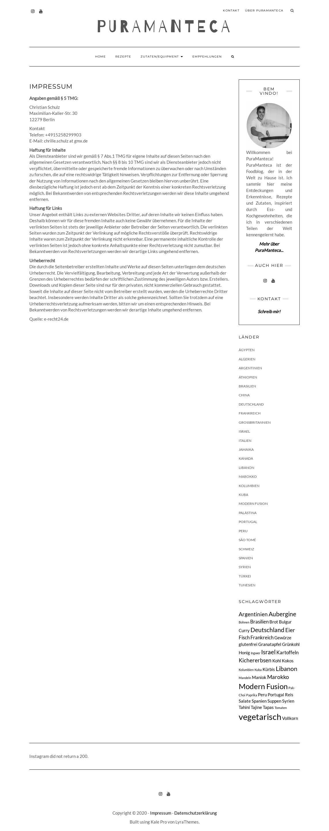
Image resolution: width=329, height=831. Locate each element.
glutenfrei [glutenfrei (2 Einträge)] (248, 644)
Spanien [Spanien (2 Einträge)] (259, 701)
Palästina (248, 513)
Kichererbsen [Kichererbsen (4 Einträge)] (255, 660)
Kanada (246, 458)
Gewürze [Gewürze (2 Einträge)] (282, 637)
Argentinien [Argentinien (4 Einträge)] (253, 614)
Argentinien (250, 368)
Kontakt (231, 10)
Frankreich (250, 413)
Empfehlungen (207, 56)
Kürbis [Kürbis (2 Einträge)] (269, 669)
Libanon (246, 467)
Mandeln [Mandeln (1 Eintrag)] (245, 678)
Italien (245, 440)
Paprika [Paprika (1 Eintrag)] (251, 695)
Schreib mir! (269, 311)
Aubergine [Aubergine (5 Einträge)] (282, 614)
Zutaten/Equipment (162, 56)
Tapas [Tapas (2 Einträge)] (268, 707)
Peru (243, 531)
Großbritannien (255, 422)
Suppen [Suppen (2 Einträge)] (274, 701)
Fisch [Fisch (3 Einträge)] (244, 637)
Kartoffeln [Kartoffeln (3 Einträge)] (287, 652)
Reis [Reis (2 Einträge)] (289, 694)
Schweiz (246, 549)
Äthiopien (248, 377)
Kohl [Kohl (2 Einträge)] (276, 660)
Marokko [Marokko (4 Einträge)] (278, 677)
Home (100, 56)
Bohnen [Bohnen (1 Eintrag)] (244, 622)
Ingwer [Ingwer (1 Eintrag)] (255, 653)
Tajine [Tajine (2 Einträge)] (256, 707)
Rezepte (123, 56)
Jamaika (246, 449)
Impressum (160, 812)
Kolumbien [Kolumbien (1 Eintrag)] (246, 670)
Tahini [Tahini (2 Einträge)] (244, 707)
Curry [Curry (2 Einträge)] (244, 630)
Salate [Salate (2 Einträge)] (245, 701)
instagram (265, 283)
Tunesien (247, 585)
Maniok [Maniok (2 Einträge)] (259, 677)
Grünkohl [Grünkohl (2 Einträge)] (291, 644)
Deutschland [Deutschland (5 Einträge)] (267, 630)
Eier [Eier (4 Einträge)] (290, 630)
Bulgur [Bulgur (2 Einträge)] (285, 621)
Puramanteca (165, 27)
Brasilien (247, 386)
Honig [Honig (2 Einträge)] (244, 652)
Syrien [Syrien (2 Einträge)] (288, 701)
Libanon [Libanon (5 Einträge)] (286, 668)
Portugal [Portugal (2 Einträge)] (276, 694)
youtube (273, 283)
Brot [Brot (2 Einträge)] (273, 621)
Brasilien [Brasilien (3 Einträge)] (259, 622)
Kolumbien (249, 486)
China (244, 395)
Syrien (245, 567)
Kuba (243, 494)
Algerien (247, 359)
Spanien (246, 558)
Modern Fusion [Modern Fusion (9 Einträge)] (263, 686)
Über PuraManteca (264, 10)
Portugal (248, 522)
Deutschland (251, 404)
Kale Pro (159, 821)
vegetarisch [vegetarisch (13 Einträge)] (260, 717)
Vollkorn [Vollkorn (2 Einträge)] (290, 718)
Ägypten (247, 350)
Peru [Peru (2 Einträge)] (262, 694)
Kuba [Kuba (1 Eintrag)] (258, 670)
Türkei (245, 576)
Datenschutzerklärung (195, 812)
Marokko (248, 476)
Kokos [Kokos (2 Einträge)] (288, 660)
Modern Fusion (253, 503)
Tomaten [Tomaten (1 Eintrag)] (281, 708)
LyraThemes (187, 821)
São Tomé (247, 540)
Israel (244, 431)
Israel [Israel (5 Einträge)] (268, 652)
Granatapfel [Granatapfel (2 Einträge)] (269, 644)
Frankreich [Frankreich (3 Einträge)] (261, 637)
